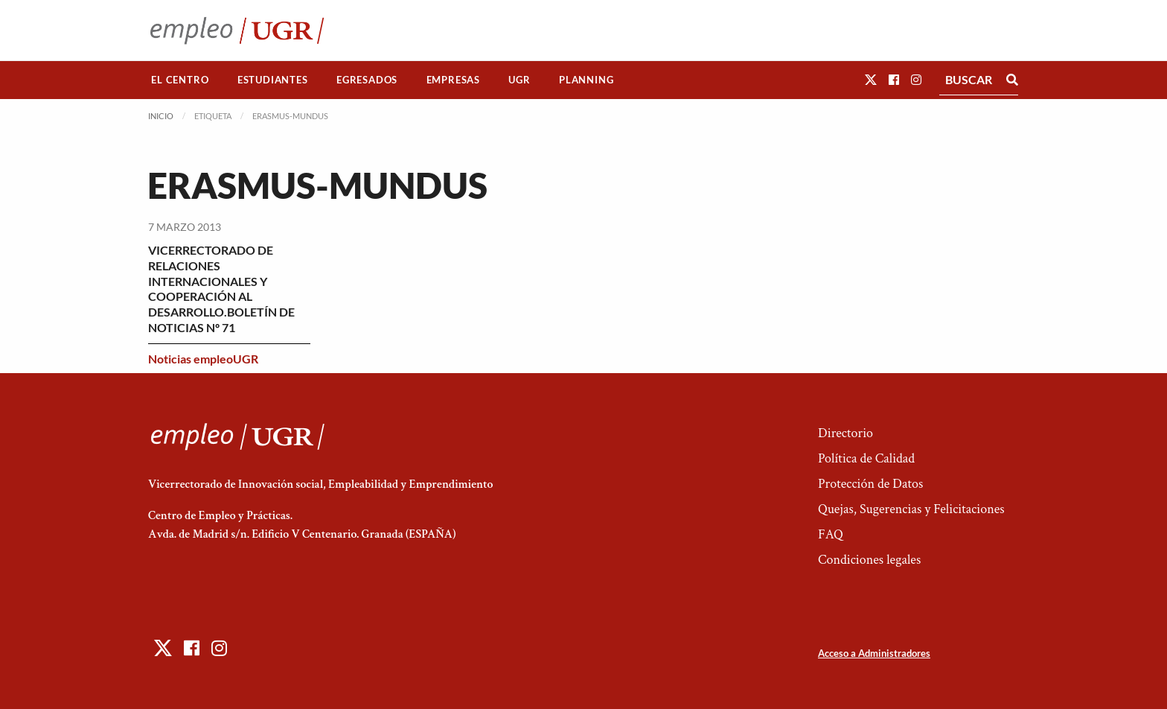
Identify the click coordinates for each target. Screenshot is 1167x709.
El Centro (179, 80)
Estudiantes (272, 80)
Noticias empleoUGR (203, 359)
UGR (519, 80)
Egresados (366, 80)
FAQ (830, 534)
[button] (871, 79)
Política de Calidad (866, 458)
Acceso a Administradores (874, 653)
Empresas (453, 80)
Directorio (845, 433)
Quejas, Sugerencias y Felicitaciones (911, 509)
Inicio (160, 116)
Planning (586, 80)
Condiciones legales (869, 559)
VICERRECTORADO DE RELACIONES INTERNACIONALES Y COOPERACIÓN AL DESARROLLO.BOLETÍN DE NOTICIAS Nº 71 (221, 288)
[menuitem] (180, 80)
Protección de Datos (870, 483)
